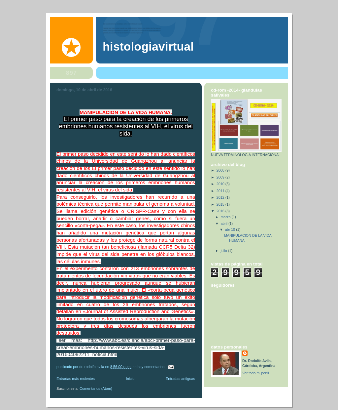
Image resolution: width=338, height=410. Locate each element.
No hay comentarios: (149, 367)
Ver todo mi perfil (255, 373)
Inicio (130, 379)
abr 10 (230, 229)
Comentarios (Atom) (96, 388)
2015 (221, 204)
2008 (221, 170)
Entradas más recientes (75, 379)
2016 (221, 211)
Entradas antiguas (180, 379)
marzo (226, 217)
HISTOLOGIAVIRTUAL (148, 46)
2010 (221, 184)
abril (224, 224)
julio (224, 251)
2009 (221, 177)
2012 (221, 197)
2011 (221, 191)
